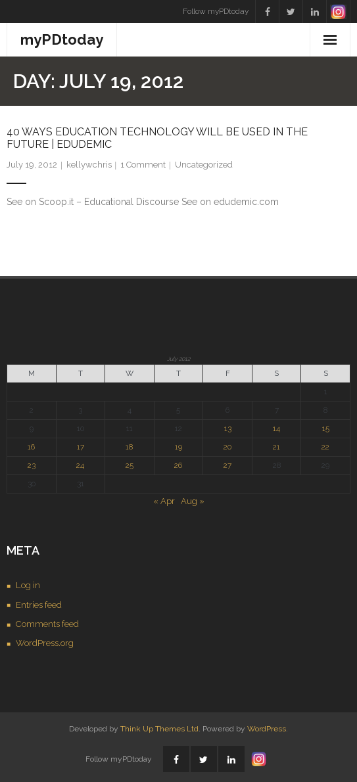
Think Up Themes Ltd (159, 728)
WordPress (266, 728)
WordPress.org (45, 643)
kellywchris (89, 165)
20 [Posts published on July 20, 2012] (227, 446)
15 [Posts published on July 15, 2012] (325, 428)
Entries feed (39, 605)
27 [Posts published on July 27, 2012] (227, 465)
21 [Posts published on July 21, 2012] (276, 446)
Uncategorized (204, 165)
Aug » (192, 501)
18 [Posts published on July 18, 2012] (129, 446)
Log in (28, 585)
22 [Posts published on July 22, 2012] (325, 446)
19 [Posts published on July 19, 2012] (178, 446)
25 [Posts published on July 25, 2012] (129, 465)
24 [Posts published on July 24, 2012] (80, 465)
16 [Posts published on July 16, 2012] (31, 446)
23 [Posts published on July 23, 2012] (32, 465)
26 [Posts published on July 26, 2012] (178, 465)
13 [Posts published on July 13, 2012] (227, 428)
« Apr (164, 501)
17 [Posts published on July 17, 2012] (80, 446)
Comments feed (47, 624)
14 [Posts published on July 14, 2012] (276, 428)
